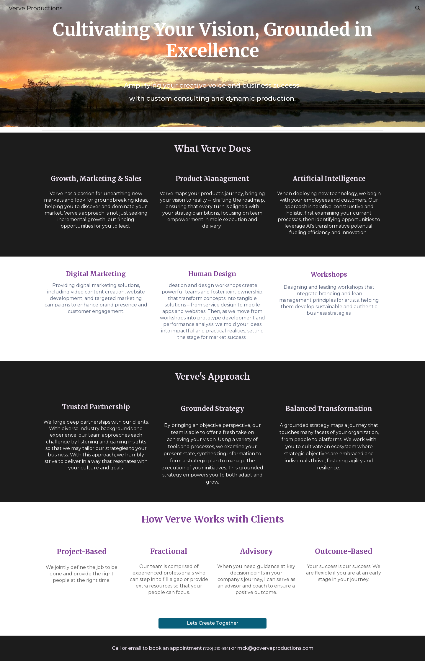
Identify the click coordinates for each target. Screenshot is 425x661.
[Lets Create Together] (212, 623)
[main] (212, 64)
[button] (418, 8)
